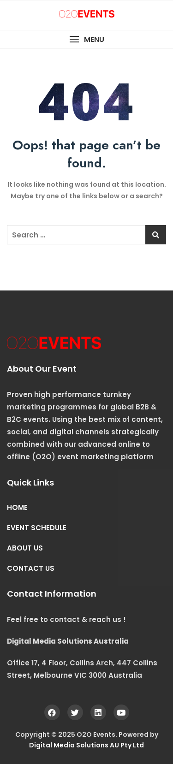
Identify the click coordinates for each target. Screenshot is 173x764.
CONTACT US (30, 568)
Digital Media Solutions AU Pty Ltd (86, 745)
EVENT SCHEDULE (36, 528)
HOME (17, 507)
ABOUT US (25, 548)
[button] (86, 39)
